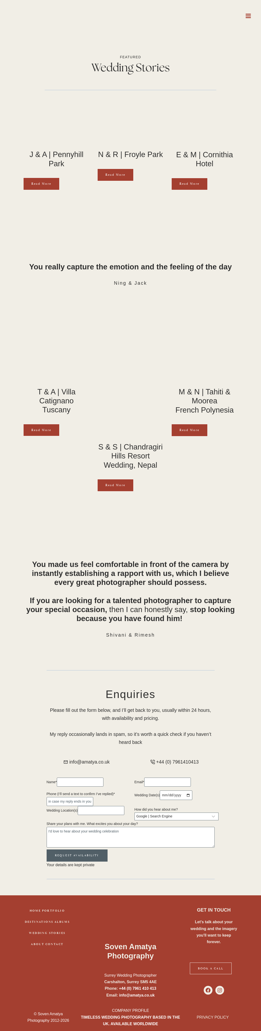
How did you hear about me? (156, 810)
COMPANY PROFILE (130, 1011)
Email (139, 782)
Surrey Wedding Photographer (130, 975)
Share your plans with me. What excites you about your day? (92, 824)
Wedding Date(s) (147, 796)
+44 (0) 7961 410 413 (137, 989)
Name (52, 782)
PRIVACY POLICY (213, 1017)
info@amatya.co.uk (137, 995)
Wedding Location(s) (62, 811)
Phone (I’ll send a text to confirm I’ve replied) (81, 794)
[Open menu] (248, 15)
